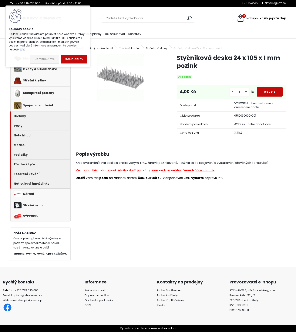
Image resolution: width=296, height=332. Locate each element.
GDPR (88, 305)
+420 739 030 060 (27, 290)
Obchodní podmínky (99, 300)
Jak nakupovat (115, 34)
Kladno (161, 305)
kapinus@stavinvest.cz (26, 295)
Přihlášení (252, 3)
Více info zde (204, 170)
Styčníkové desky (156, 48)
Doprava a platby (97, 295)
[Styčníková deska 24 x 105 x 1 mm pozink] (120, 77)
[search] (189, 18)
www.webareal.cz (163, 328)
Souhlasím (74, 59)
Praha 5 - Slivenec (169, 290)
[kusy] (239, 92)
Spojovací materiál (101, 48)
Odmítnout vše (45, 59)
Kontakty (134, 34)
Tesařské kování (129, 48)
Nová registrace (275, 3)
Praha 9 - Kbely (167, 295)
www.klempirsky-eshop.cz (28, 300)
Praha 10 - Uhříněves (170, 300)
